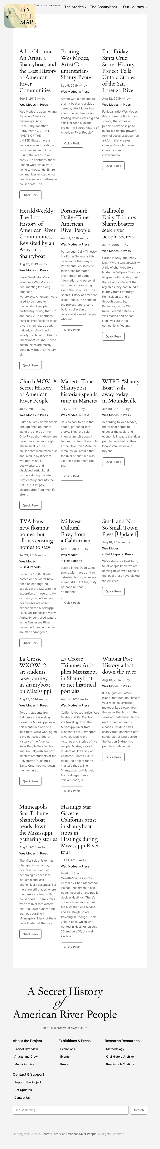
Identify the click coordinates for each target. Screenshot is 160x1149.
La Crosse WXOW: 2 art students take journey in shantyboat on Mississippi (35, 675)
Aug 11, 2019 (70, 238)
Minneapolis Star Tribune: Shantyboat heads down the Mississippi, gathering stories (38, 823)
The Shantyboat (103, 7)
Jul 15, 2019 (110, 245)
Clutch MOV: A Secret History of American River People (38, 391)
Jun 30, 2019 (111, 409)
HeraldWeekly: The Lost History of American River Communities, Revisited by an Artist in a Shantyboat (37, 233)
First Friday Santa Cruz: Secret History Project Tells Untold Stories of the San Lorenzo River (118, 71)
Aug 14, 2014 (70, 699)
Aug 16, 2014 (111, 542)
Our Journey (133, 7)
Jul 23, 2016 (28, 555)
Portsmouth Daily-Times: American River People (76, 221)
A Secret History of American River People (67, 1134)
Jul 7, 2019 (68, 409)
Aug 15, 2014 (28, 699)
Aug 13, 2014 (111, 680)
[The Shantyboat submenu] (119, 7)
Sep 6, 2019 (27, 98)
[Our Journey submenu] (146, 7)
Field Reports (32, 567)
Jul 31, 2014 (69, 860)
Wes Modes (27, 104)
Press (44, 104)
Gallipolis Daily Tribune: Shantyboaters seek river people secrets (119, 224)
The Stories (74, 7)
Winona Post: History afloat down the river (119, 665)
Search (139, 1110)
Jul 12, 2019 (27, 409)
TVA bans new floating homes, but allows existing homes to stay (36, 534)
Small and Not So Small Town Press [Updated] (120, 527)
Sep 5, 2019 (69, 85)
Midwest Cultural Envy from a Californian (76, 531)
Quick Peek (30, 195)
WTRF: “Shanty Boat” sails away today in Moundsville (121, 391)
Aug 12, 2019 (111, 98)
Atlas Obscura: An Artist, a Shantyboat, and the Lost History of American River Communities (38, 71)
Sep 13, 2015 (70, 548)
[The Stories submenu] (85, 7)
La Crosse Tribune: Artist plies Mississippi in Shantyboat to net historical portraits (79, 675)
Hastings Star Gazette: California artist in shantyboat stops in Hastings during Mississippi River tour (80, 829)
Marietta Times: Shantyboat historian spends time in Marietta (79, 391)
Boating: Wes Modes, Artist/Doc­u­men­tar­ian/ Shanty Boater (77, 64)
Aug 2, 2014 (28, 847)
